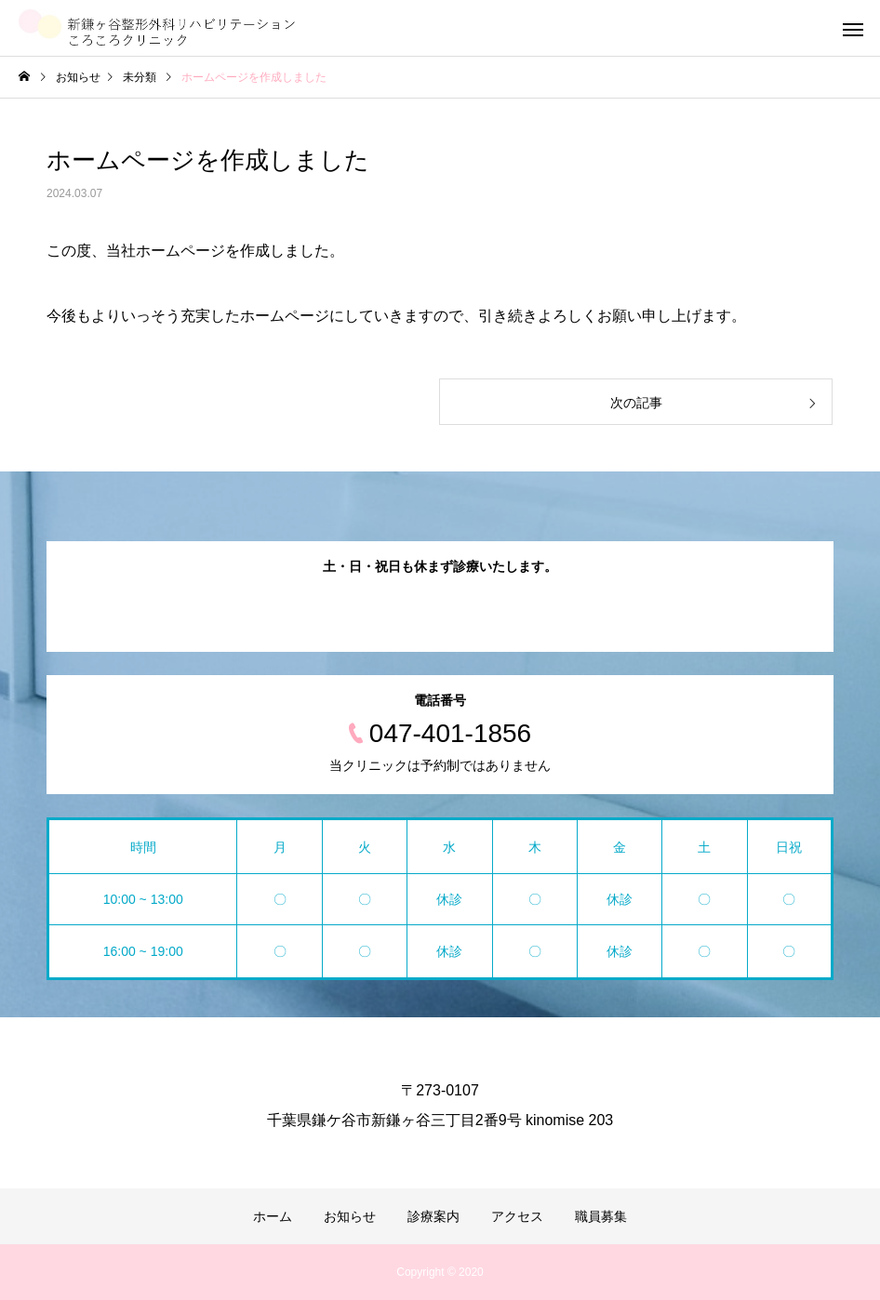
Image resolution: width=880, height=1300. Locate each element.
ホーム (272, 1216)
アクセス (517, 1216)
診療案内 (433, 1216)
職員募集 (601, 1216)
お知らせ (350, 1216)
